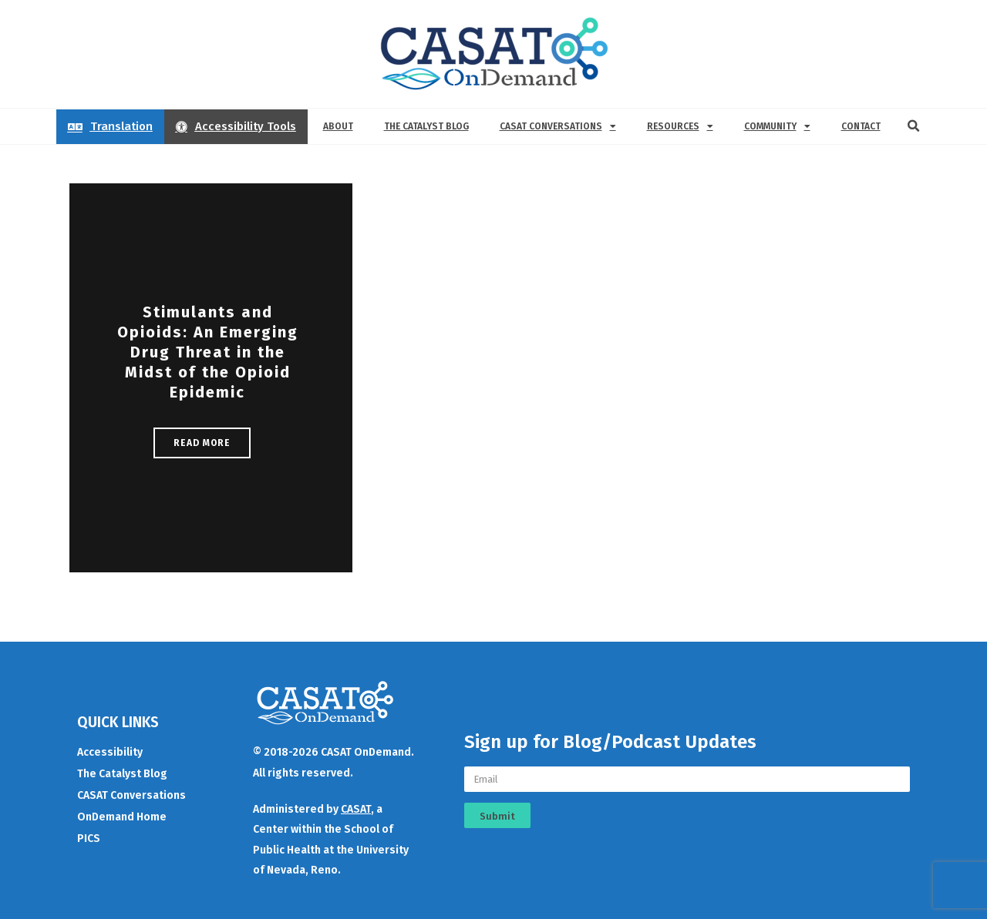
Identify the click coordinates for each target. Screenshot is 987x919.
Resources (680, 126)
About (338, 126)
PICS (88, 838)
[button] (913, 126)
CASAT (356, 809)
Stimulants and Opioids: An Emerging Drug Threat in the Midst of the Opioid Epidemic (207, 352)
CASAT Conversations (558, 126)
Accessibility (110, 752)
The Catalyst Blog (426, 126)
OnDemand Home (122, 816)
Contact (861, 126)
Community (777, 126)
